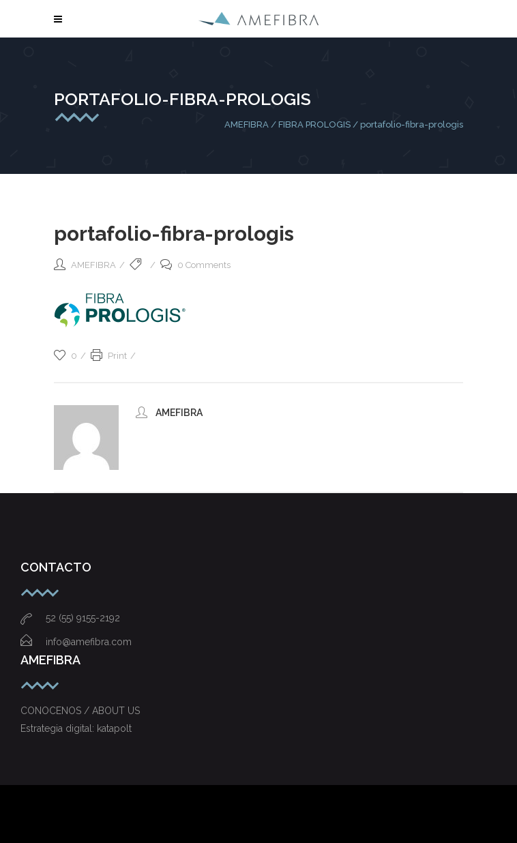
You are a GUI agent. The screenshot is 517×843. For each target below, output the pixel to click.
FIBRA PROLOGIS (314, 124)
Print (109, 356)
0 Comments (195, 265)
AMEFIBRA (246, 124)
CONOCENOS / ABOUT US (80, 710)
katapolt (114, 728)
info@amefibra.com (76, 641)
